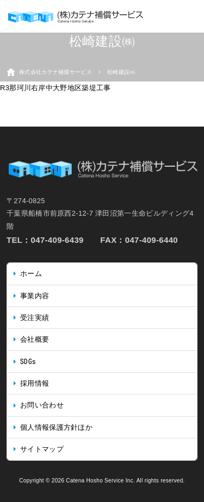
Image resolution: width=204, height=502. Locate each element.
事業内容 (34, 295)
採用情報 (34, 383)
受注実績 (34, 317)
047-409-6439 (57, 239)
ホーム (31, 273)
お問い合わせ (42, 405)
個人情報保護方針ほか (56, 427)
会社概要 (34, 339)
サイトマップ (42, 449)
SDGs (28, 361)
